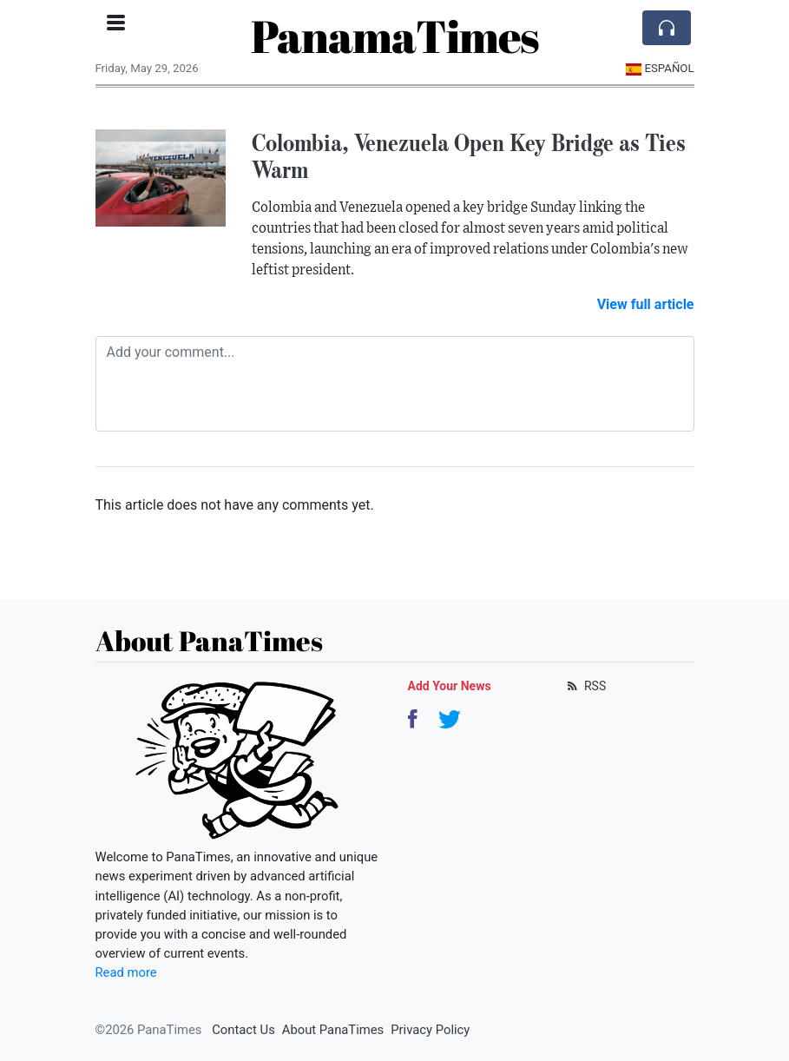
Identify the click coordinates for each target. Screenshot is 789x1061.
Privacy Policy (430, 1030)
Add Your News (449, 686)
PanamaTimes (395, 35)
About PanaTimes (333, 1030)
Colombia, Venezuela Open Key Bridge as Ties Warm (469, 156)
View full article (645, 304)
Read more (126, 972)
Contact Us (243, 1030)
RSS (585, 686)
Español (660, 68)
